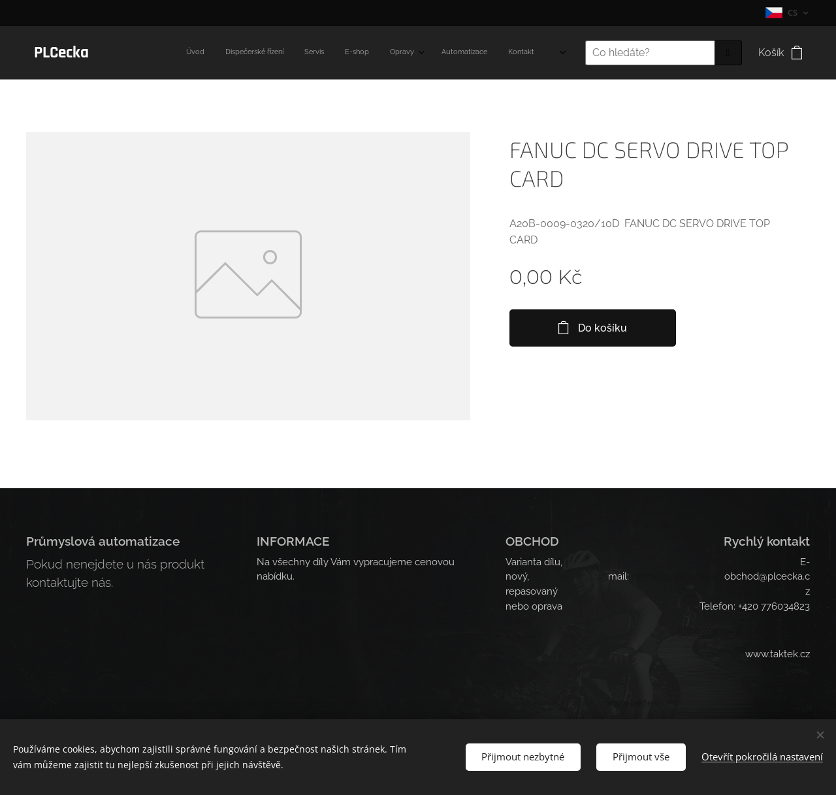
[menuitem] (371, 53)
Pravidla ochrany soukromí (316, 637)
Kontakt (523, 636)
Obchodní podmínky (302, 622)
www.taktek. (632, 703)
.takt (776, 679)
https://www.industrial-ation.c (743, 630)
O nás (518, 621)
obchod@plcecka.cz (677, 577)
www (754, 679)
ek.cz (798, 679)
